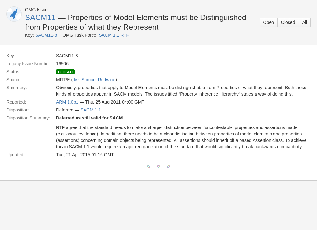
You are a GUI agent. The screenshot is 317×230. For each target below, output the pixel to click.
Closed (288, 22)
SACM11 (40, 17)
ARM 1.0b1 (67, 101)
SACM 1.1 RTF (114, 35)
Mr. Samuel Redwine (94, 79)
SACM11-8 (46, 35)
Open (268, 22)
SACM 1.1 (90, 109)
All (304, 22)
